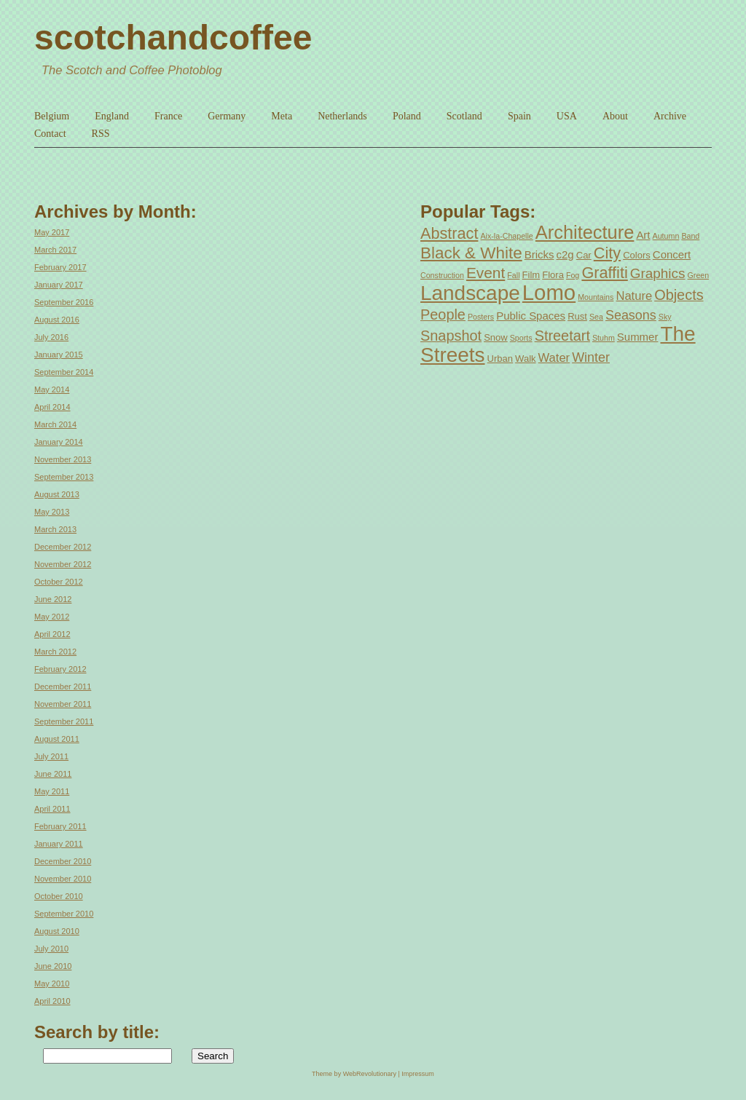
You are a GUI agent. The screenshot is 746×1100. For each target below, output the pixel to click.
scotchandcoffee (173, 37)
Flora (553, 274)
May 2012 (51, 616)
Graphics (658, 273)
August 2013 (56, 494)
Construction (442, 275)
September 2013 (63, 476)
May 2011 (51, 791)
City (607, 253)
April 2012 (52, 634)
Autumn (666, 236)
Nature (634, 296)
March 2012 (55, 651)
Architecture (584, 232)
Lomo (549, 292)
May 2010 (51, 983)
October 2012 (58, 581)
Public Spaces (530, 315)
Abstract (449, 233)
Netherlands (342, 116)
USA (567, 116)
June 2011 (52, 773)
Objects (678, 295)
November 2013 (62, 459)
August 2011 (56, 739)
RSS (101, 133)
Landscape (470, 293)
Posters (481, 316)
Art (643, 235)
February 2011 (60, 826)
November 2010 (62, 878)
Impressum (417, 1073)
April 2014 (52, 407)
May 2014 (51, 389)
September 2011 (63, 721)
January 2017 (58, 284)
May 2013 (51, 511)
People (443, 314)
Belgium (51, 116)
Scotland (464, 116)
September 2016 (63, 302)
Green (699, 275)
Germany (227, 116)
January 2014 (58, 442)
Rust (577, 316)
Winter (591, 357)
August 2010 (56, 931)
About (615, 116)
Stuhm (603, 337)
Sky (665, 316)
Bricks (539, 254)
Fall (513, 275)
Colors (637, 255)
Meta (281, 116)
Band (690, 236)
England (112, 116)
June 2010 (52, 966)
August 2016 (56, 319)
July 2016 (51, 337)
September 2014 (63, 372)
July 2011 (51, 756)
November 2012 (62, 564)
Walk (525, 358)
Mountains (595, 297)
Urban (500, 358)
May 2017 (51, 232)
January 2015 (58, 354)
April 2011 (52, 808)
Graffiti (604, 273)
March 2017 (55, 249)
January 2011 (58, 843)
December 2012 (62, 546)
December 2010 (62, 861)
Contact (50, 133)
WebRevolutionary (369, 1073)
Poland (407, 116)
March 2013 (55, 529)
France (168, 116)
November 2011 (62, 704)
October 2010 (58, 896)
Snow (496, 337)
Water (554, 358)
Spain (519, 116)
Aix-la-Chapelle (507, 236)
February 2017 (60, 267)
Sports (521, 337)
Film (531, 274)
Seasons (630, 315)
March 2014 (55, 424)
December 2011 (62, 686)
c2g (565, 254)
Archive (669, 116)
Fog (572, 275)
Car (584, 255)
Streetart (562, 336)
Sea (596, 316)
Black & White (471, 253)
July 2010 (51, 948)
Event (485, 272)
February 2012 (60, 669)
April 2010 (52, 1001)
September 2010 (63, 913)
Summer (638, 337)
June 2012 (52, 599)
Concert (672, 254)
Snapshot (451, 336)
